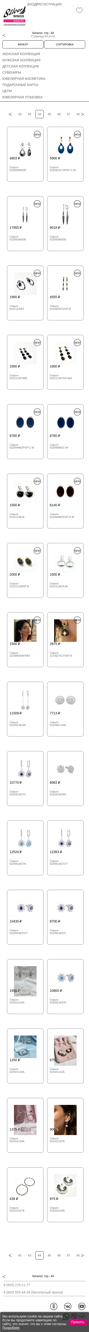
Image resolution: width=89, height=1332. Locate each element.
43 (29, 114)
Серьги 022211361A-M (59, 585)
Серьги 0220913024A (18, 723)
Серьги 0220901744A (58, 723)
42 (20, 114)
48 (78, 114)
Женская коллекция (21, 54)
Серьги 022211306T (17, 307)
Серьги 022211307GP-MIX (61, 377)
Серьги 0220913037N (58, 1001)
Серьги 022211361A (17, 515)
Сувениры (11, 72)
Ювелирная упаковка (22, 97)
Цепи (7, 91)
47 (68, 114)
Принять (77, 1322)
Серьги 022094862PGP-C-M (22, 446)
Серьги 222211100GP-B (19, 585)
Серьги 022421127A (57, 1140)
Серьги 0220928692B (18, 238)
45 (49, 114)
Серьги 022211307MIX (19, 377)
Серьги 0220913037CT (19, 932)
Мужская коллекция (21, 60)
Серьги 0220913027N (18, 862)
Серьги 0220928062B (18, 169)
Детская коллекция (20, 66)
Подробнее (11, 1328)
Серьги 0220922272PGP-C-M (63, 169)
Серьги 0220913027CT (59, 862)
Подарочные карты (20, 85)
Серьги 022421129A (17, 1140)
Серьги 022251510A (57, 1209)
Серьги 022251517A (17, 1209)
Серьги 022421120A (17, 1001)
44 (39, 114)
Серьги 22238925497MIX (20, 654)
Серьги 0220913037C (58, 932)
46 (59, 114)
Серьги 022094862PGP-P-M (62, 515)
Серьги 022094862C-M (59, 446)
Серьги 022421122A (57, 1070)
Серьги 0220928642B (58, 238)
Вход (31, 4)
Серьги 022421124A (17, 1070)
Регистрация (49, 4)
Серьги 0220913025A (58, 793)
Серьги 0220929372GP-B (60, 307)
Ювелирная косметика (23, 79)
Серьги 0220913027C (18, 793)
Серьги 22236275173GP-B (61, 654)
